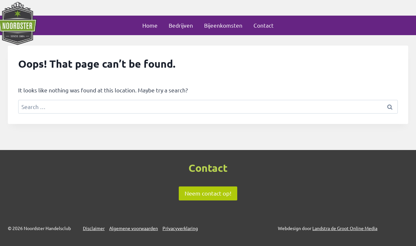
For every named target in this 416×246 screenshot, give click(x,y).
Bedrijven (181, 25)
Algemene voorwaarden (133, 228)
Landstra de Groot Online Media (344, 228)
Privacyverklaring (180, 228)
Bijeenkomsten (223, 25)
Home (150, 25)
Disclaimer (94, 228)
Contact (264, 25)
